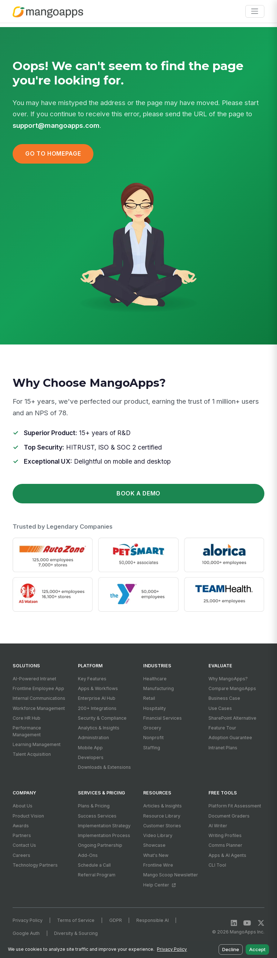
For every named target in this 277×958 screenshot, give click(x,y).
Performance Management (27, 731)
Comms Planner (225, 845)
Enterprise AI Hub (96, 698)
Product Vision (28, 816)
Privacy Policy (28, 920)
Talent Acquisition (32, 754)
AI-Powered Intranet (34, 678)
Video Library (157, 835)
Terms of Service (75, 920)
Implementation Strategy (104, 825)
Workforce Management (39, 708)
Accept (257, 949)
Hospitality (154, 708)
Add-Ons (88, 855)
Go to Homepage (53, 153)
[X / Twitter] (261, 923)
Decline (230, 949)
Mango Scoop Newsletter (170, 874)
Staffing (151, 747)
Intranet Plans (222, 747)
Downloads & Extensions (104, 767)
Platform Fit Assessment (234, 806)
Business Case (224, 698)
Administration (93, 737)
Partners (22, 835)
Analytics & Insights (98, 728)
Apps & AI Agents (227, 855)
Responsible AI (152, 920)
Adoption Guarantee (230, 737)
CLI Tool (217, 865)
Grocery (152, 728)
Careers (21, 855)
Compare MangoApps (232, 688)
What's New (155, 855)
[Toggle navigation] (254, 11)
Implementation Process (104, 835)
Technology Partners (35, 865)
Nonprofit (153, 737)
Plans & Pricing (94, 806)
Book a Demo (138, 493)
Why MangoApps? (228, 678)
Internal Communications (39, 698)
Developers (91, 757)
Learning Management (37, 744)
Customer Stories (162, 825)
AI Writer (217, 825)
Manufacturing (158, 688)
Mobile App (90, 747)
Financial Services (162, 718)
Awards (21, 825)
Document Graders (229, 816)
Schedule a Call (94, 865)
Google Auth (26, 933)
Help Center (159, 885)
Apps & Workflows (98, 688)
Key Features (92, 678)
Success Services (97, 816)
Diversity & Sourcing (76, 933)
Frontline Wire (158, 865)
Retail (149, 698)
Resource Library (161, 816)
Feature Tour (222, 728)
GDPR (115, 920)
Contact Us (24, 845)
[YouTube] (247, 923)
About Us (22, 806)
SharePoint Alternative (232, 718)
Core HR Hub (26, 718)
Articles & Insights (162, 806)
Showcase (154, 845)
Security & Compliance (102, 718)
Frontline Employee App (38, 688)
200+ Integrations (97, 708)
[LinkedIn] (234, 923)
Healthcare (155, 678)
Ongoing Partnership (100, 845)
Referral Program (96, 874)
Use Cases (220, 708)
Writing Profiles (225, 835)
